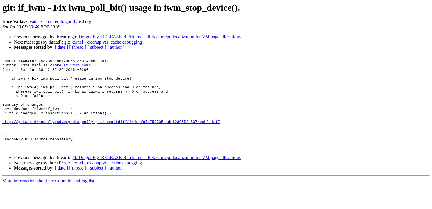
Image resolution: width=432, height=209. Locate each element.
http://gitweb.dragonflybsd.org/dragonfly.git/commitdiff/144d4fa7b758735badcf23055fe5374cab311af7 (111, 134)
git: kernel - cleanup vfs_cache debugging (103, 41)
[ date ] (61, 47)
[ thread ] (77, 47)
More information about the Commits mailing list (48, 198)
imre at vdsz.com (70, 66)
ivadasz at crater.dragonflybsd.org (60, 21)
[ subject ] (97, 47)
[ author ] (116, 47)
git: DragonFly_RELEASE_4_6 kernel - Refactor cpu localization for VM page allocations (156, 36)
